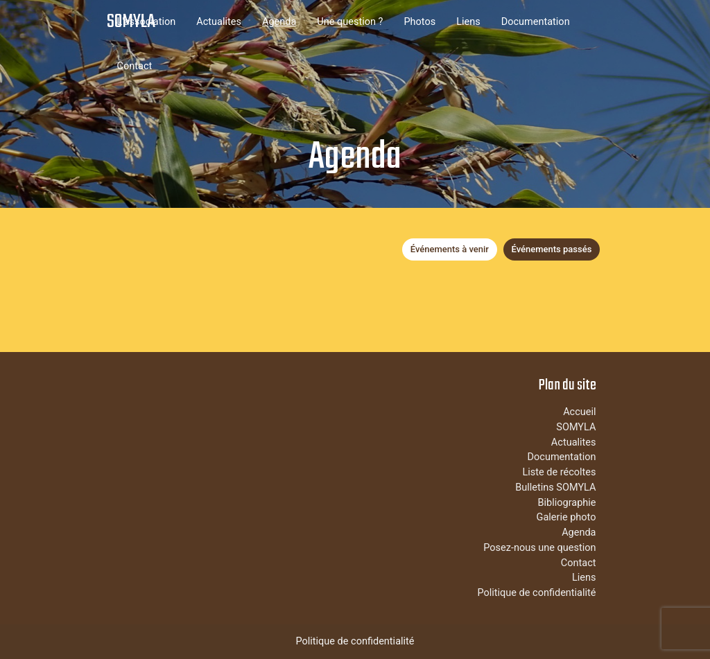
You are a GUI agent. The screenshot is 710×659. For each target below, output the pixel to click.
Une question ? (350, 22)
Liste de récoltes (559, 472)
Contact (135, 66)
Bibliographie (566, 503)
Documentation (535, 22)
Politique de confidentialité (536, 593)
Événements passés (552, 249)
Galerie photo (566, 517)
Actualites (218, 22)
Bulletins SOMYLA (555, 487)
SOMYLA (131, 22)
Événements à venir (449, 249)
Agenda (279, 22)
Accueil (579, 412)
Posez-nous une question (539, 548)
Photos (419, 22)
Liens (468, 22)
